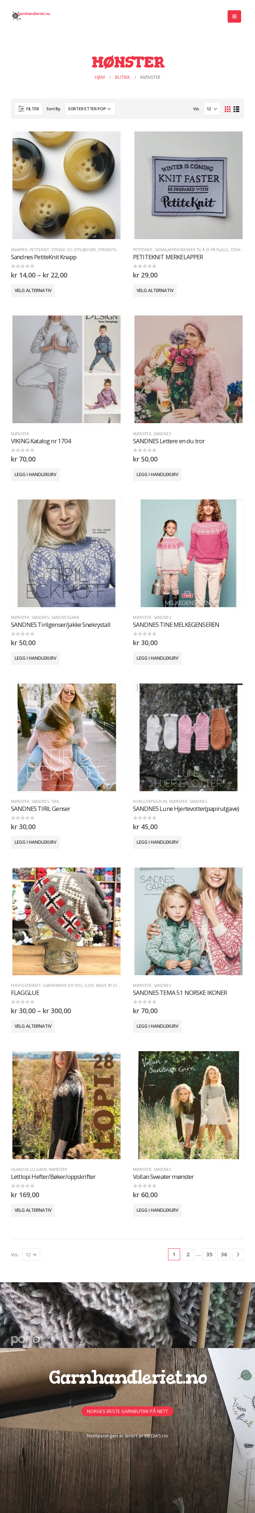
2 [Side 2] (188, 1254)
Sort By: (53, 108)
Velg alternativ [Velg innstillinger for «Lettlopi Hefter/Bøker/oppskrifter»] (33, 1210)
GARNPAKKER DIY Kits (62, 985)
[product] (66, 185)
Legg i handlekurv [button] (35, 474)
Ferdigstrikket (26, 985)
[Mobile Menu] (234, 16)
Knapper (19, 249)
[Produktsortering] (90, 108)
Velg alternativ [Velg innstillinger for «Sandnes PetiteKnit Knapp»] (33, 290)
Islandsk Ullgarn (29, 1169)
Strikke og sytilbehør (73, 249)
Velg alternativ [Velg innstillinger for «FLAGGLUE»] (33, 1026)
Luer (89, 985)
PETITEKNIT (39, 249)
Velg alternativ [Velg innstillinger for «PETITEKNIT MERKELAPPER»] (155, 290)
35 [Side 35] (209, 1254)
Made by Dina (109, 985)
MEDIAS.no (156, 1436)
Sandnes (162, 433)
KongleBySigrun (150, 801)
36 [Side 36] (224, 1254)
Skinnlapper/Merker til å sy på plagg (191, 249)
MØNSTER (20, 433)
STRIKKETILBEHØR (114, 249)
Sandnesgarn (65, 617)
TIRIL (55, 801)
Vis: (196, 108)
